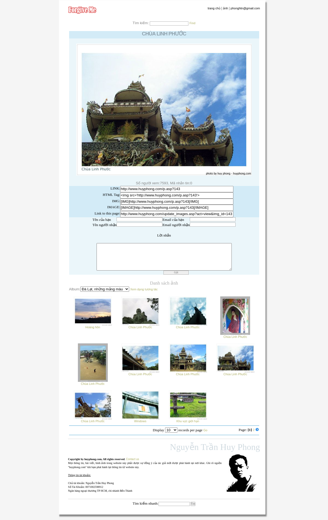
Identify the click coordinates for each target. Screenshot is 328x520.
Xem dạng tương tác (144, 289)
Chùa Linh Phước (140, 325)
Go (205, 430)
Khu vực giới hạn (188, 419)
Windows (140, 419)
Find (192, 23)
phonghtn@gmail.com (245, 8)
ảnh (225, 8)
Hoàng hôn (92, 325)
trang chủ (214, 8)
